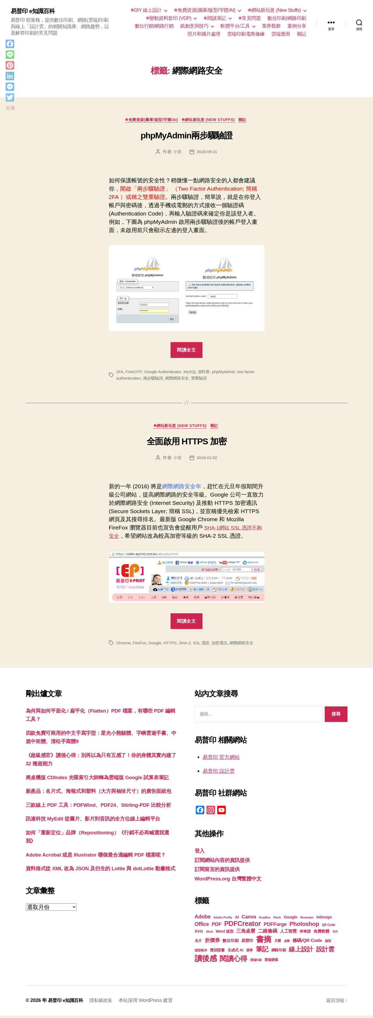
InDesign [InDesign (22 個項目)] (324, 919)
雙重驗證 (203, 379)
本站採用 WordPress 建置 (149, 1002)
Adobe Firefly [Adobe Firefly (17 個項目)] (222, 919)
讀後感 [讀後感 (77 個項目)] (206, 960)
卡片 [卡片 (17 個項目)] (335, 934)
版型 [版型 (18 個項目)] (328, 943)
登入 (200, 853)
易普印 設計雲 (220, 773)
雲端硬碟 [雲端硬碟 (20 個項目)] (271, 962)
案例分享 (296, 26)
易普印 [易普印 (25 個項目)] (247, 943)
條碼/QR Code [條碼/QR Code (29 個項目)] (307, 942)
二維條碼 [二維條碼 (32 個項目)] (267, 933)
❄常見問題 (249, 18)
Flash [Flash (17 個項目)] (277, 919)
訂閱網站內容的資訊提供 (225, 862)
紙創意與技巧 (194, 26)
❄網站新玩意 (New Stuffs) (274, 10)
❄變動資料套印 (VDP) (168, 18)
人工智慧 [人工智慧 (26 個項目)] (288, 933)
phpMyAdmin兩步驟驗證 (186, 137)
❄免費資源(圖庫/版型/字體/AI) (204, 10)
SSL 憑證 (204, 645)
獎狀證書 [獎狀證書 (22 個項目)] (217, 952)
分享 (10, 108)
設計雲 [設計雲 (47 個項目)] (325, 951)
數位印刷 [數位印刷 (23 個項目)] (230, 943)
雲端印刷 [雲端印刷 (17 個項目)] (256, 962)
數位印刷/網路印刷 (286, 18)
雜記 (301, 34)
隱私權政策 (104, 1002)
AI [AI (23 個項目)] (237, 919)
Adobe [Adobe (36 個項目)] (203, 919)
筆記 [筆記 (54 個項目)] (262, 951)
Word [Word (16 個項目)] (209, 934)
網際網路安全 (180, 379)
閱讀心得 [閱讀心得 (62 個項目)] (233, 961)
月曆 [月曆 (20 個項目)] (277, 943)
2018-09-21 (207, 152)
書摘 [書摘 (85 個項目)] (263, 941)
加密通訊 (223, 645)
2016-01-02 (207, 459)
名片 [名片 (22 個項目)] (198, 943)
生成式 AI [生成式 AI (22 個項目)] (235, 952)
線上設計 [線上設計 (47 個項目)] (301, 951)
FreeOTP (134, 372)
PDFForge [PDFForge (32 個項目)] (275, 926)
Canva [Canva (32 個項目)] (249, 919)
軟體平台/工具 (235, 26)
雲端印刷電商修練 (246, 34)
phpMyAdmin (227, 372)
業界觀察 (271, 26)
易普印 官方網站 (223, 759)
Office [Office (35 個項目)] (202, 926)
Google (156, 645)
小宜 (177, 152)
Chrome (123, 645)
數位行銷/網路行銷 (154, 26)
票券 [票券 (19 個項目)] (249, 953)
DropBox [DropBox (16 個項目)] (264, 919)
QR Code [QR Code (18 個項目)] (328, 927)
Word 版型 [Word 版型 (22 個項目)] (224, 934)
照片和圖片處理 (203, 34)
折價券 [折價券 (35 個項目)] (212, 942)
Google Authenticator (164, 372)
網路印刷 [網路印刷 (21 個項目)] (278, 953)
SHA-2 (187, 645)
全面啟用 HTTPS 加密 (186, 443)
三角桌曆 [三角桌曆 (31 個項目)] (245, 933)
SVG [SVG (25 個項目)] (199, 933)
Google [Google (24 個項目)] (290, 919)
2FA (120, 372)
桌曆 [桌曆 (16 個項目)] (287, 943)
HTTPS (172, 645)
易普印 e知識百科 (35, 11)
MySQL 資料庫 (199, 372)
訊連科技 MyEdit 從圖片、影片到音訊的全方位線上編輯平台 (100, 846)
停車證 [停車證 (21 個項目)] (305, 934)
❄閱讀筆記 (214, 18)
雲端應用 (280, 34)
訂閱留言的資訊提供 (220, 871)
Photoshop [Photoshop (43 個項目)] (304, 926)
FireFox (140, 645)
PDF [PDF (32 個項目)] (216, 926)
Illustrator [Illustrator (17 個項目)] (307, 919)
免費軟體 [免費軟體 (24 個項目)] (321, 933)
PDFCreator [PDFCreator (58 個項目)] (242, 926)
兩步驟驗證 (154, 379)
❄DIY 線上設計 (146, 10)
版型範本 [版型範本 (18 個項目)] (201, 953)
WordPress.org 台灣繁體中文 (232, 880)
